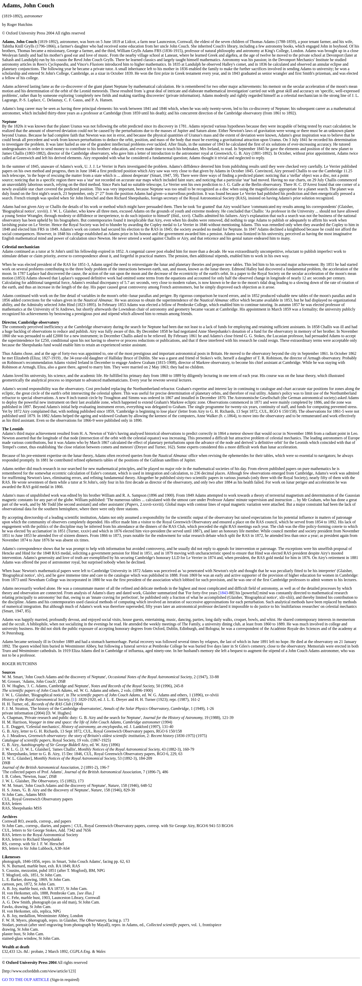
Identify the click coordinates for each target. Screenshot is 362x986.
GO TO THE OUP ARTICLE (25, 979)
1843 (224, 593)
